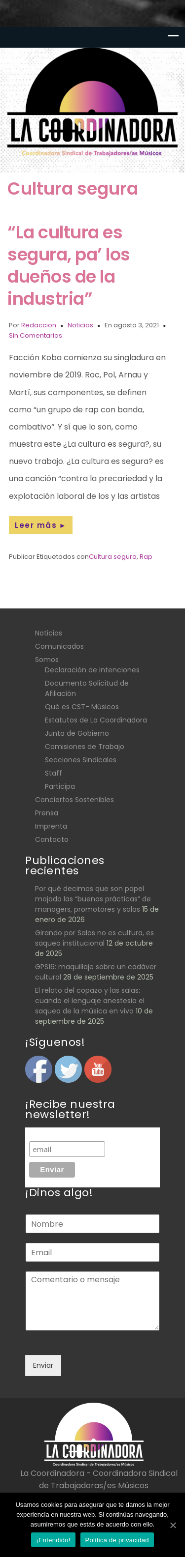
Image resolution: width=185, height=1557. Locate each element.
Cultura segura (113, 556)
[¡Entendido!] (173, 1525)
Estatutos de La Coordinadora (96, 720)
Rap (146, 556)
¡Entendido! (53, 1540)
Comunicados (59, 646)
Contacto (52, 839)
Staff (53, 773)
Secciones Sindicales (80, 760)
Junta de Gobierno (77, 733)
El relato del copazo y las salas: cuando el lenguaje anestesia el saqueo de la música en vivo (90, 1000)
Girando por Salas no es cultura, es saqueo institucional (94, 938)
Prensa (46, 813)
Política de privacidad (117, 1540)
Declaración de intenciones (92, 670)
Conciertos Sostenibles (74, 800)
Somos (47, 659)
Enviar (43, 1365)
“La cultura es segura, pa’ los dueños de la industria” (68, 265)
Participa (60, 786)
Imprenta (51, 826)
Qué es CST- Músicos (82, 707)
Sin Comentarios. (36, 335)
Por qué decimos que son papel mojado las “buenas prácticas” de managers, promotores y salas (93, 899)
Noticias (80, 325)
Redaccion (38, 325)
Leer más (41, 525)
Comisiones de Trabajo (84, 746)
